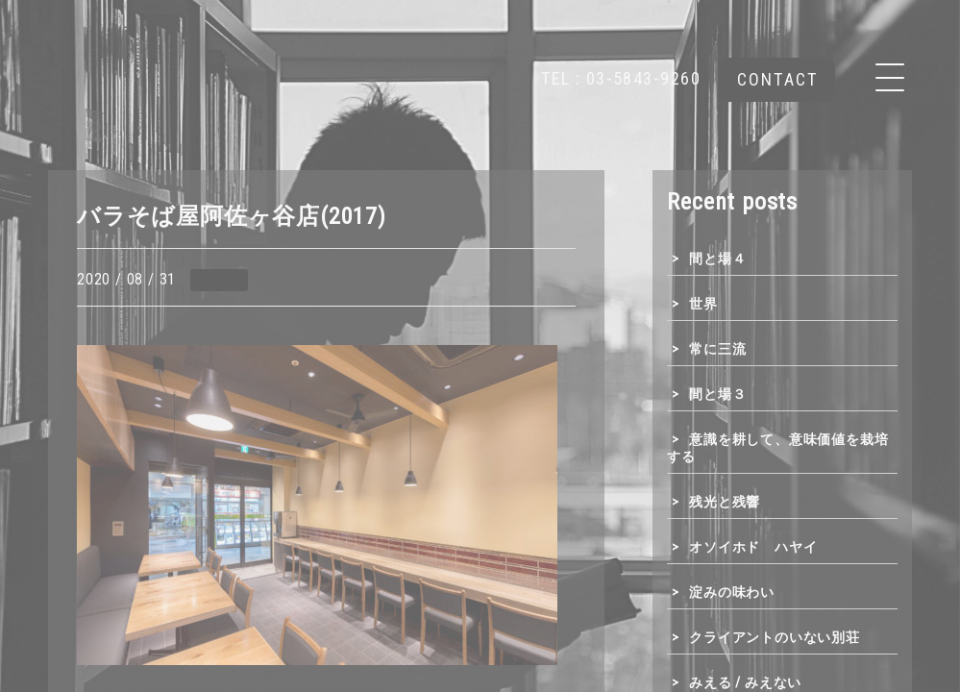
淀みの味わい (732, 592)
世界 (703, 303)
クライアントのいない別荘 (774, 637)
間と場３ (717, 394)
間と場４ (717, 258)
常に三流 (717, 349)
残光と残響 (724, 501)
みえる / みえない (745, 682)
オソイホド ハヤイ (753, 547)
